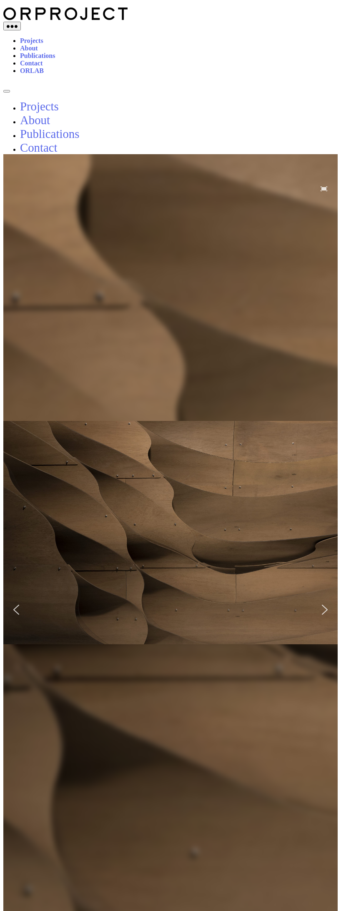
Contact (31, 63)
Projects (31, 40)
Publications (37, 55)
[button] (16, 609)
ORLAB (32, 70)
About (29, 48)
